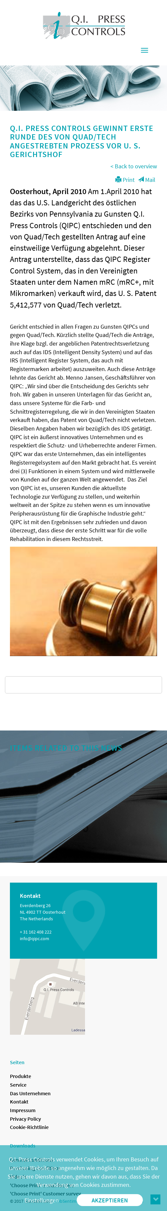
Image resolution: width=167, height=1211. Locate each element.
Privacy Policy (25, 1118)
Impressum (22, 1110)
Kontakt (19, 1101)
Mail (146, 180)
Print (125, 180)
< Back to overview (133, 166)
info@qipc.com (34, 938)
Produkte (20, 1076)
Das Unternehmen (30, 1093)
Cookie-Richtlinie (29, 1127)
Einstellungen (41, 1200)
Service (18, 1084)
